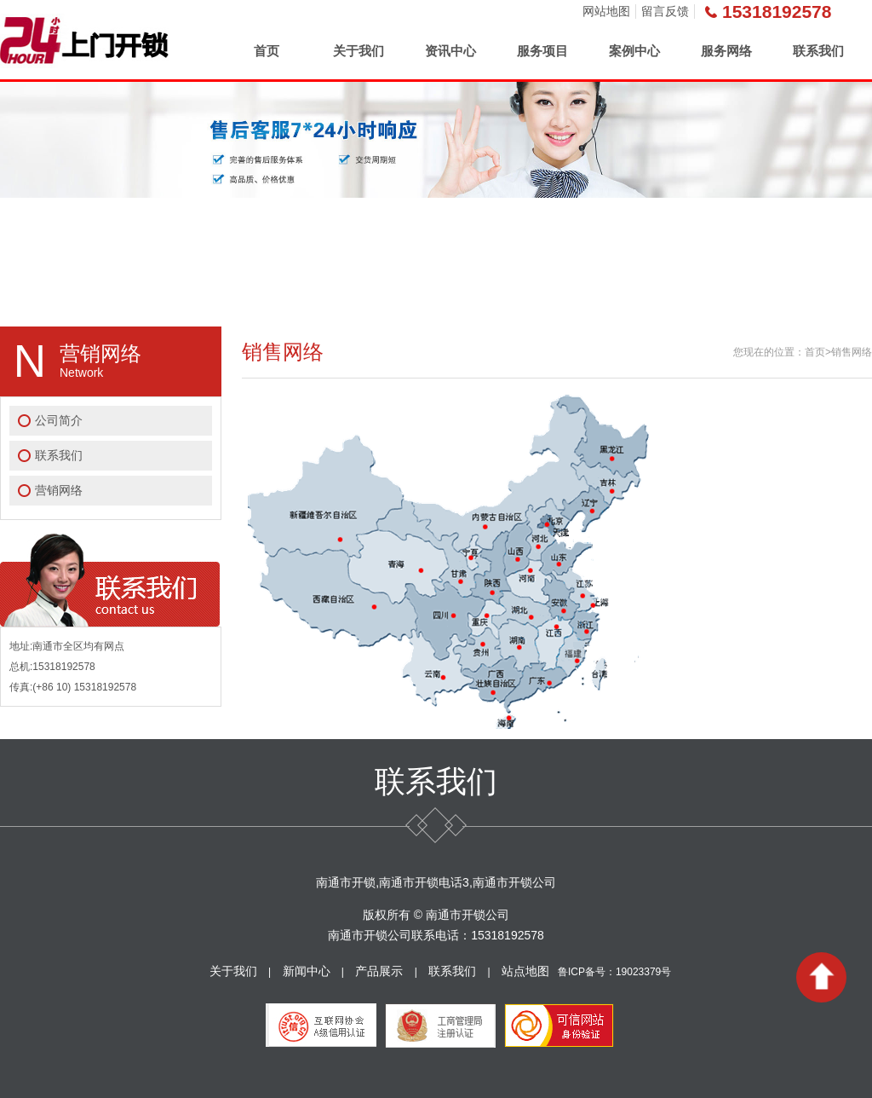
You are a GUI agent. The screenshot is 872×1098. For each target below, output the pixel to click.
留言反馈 (665, 11)
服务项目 (542, 50)
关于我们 (358, 50)
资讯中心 (450, 50)
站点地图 (525, 971)
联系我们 (818, 50)
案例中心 (634, 50)
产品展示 (379, 971)
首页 (266, 50)
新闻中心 (306, 971)
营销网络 (59, 490)
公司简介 (59, 420)
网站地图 (606, 11)
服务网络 (726, 50)
